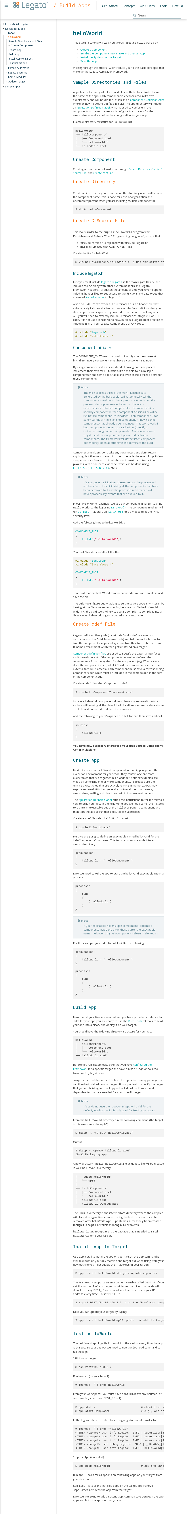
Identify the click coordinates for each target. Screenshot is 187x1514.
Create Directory (139, 168)
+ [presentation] (3, 24)
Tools (163, 6)
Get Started (110, 6)
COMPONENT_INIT (86, 528)
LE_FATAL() (81, 466)
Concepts (129, 6)
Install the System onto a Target (100, 57)
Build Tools (135, 1015)
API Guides (147, 6)
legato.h (106, 281)
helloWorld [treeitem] (14, 36)
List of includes (95, 296)
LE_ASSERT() (100, 466)
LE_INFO (88, 536)
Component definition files (89, 650)
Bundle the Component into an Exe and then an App (112, 53)
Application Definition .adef (93, 107)
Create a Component (93, 49)
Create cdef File (103, 172)
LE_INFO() (118, 505)
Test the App (88, 61)
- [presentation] (3, 32)
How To (177, 6)
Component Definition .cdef (147, 99)
